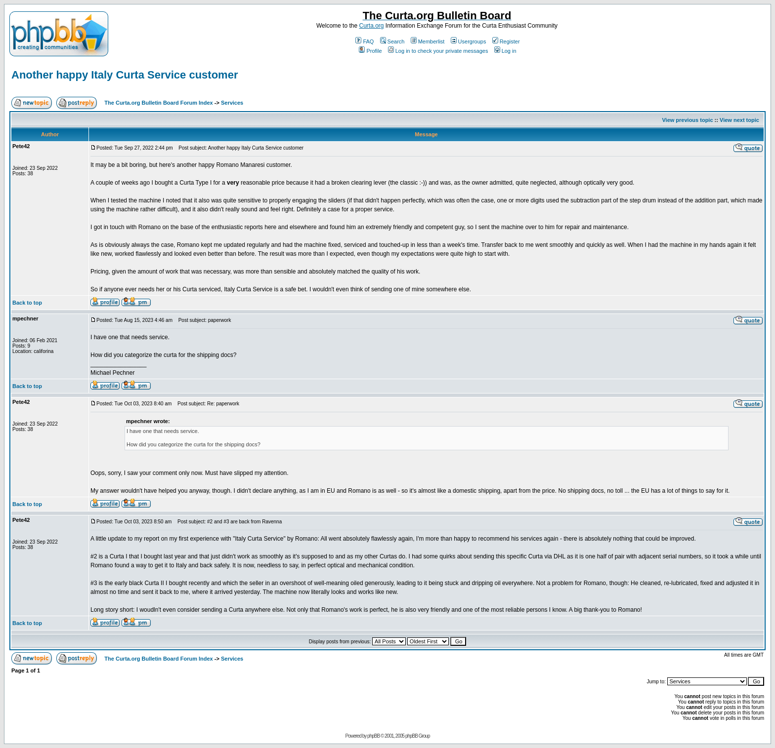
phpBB (373, 736)
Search (392, 41)
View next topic (739, 120)
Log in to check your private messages (438, 51)
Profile (370, 51)
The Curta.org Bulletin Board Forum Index (158, 103)
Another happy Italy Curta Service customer (124, 75)
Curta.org (371, 25)
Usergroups (468, 41)
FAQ (364, 41)
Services (232, 103)
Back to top (27, 303)
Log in (505, 51)
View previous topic (687, 120)
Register (506, 41)
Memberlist (428, 41)
